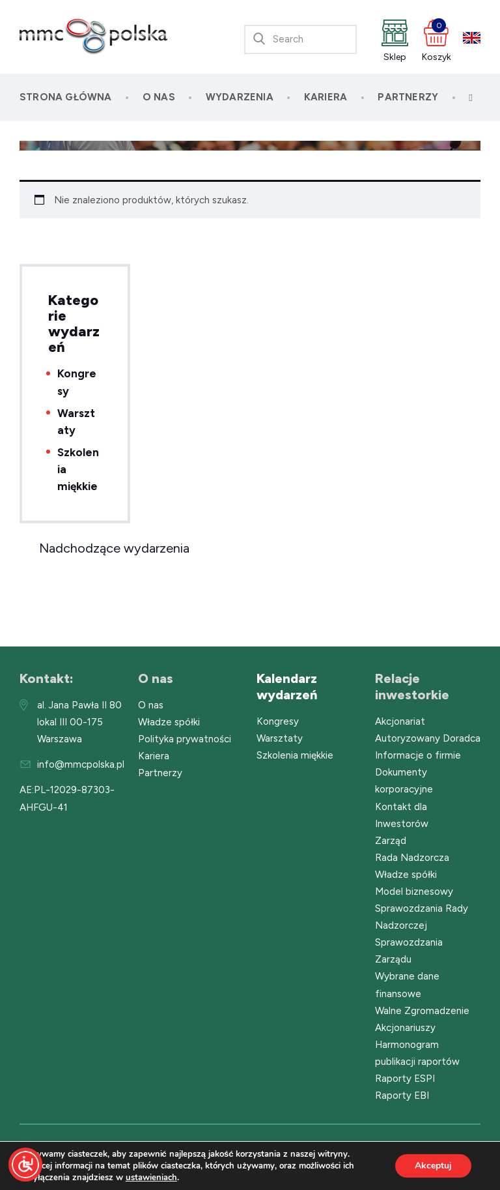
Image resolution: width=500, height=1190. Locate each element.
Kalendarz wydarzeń (287, 687)
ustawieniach (151, 1177)
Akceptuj (433, 1165)
